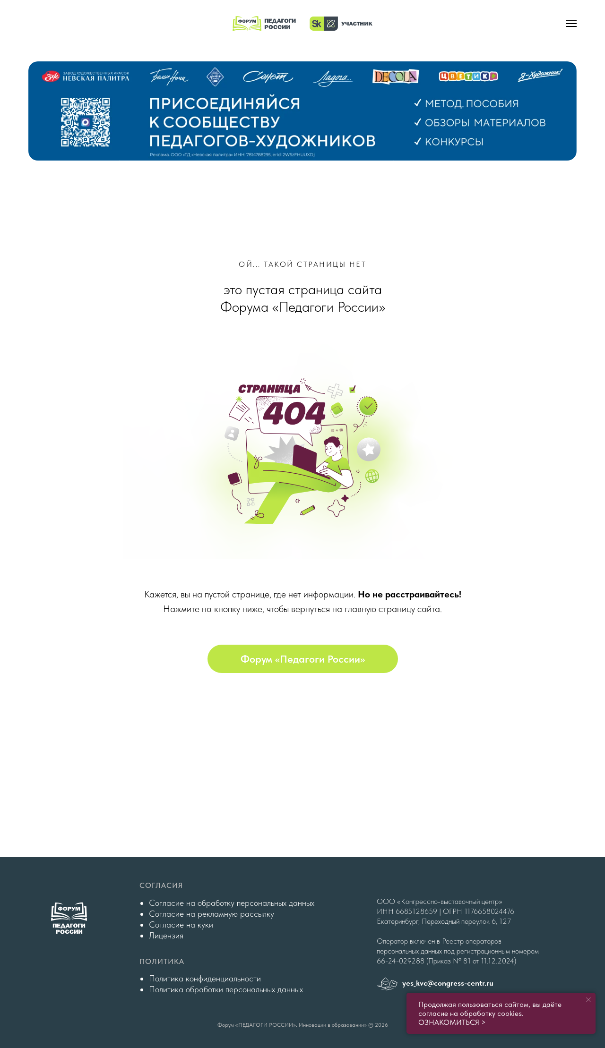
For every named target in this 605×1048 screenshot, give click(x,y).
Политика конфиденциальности (205, 978)
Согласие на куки (181, 924)
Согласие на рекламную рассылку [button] (211, 914)
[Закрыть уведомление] (588, 1000)
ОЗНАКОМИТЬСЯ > (452, 1022)
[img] (302, 111)
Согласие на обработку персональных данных (231, 903)
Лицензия (166, 935)
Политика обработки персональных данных (226, 989)
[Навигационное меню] (571, 23)
